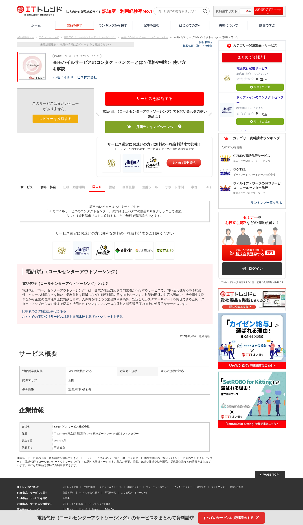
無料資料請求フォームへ (268, 11)
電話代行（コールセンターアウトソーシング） (90, 37)
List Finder (68, 509)
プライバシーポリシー (157, 486)
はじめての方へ (190, 25)
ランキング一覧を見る (266, 202)
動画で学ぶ (267, 25)
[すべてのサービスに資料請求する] (231, 518)
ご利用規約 (89, 486)
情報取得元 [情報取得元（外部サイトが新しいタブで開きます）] (206, 42)
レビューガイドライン (111, 486)
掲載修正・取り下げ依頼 (198, 45)
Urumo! (83, 509)
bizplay (96, 509)
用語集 (66, 498)
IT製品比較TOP (25, 37)
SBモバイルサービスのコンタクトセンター (144, 37)
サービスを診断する (154, 98)
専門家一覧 (110, 492)
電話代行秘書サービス (252, 68)
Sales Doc (110, 509)
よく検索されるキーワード (134, 492)
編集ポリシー (134, 486)
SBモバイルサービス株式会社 (75, 77)
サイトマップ (218, 486)
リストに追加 (260, 87)
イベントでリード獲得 (99, 503)
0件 (265, 80)
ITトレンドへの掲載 (73, 503)
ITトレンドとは (70, 486)
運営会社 (201, 486)
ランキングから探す (113, 25)
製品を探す (74, 25)
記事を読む (151, 25)
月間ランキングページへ (154, 126)
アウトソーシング (49, 37)
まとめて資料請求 (183, 162)
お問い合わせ (236, 486)
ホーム (36, 25)
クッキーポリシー (183, 486)
